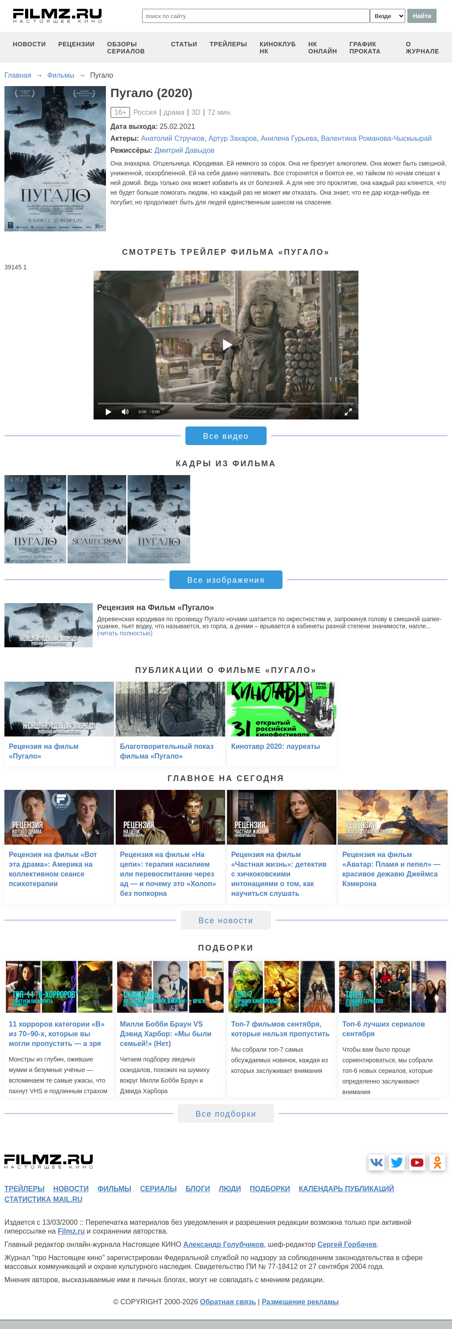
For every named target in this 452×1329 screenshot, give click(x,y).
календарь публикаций (346, 1189)
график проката (365, 48)
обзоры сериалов (126, 48)
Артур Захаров (232, 138)
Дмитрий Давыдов (184, 150)
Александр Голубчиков (223, 1244)
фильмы (114, 1189)
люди (230, 1189)
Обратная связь (228, 1302)
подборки (270, 1189)
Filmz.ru (71, 1231)
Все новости (226, 920)
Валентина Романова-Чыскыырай (376, 138)
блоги (197, 1189)
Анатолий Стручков (173, 138)
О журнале (422, 48)
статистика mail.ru (43, 1199)
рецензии (76, 44)
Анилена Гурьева (289, 138)
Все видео (226, 436)
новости (29, 44)
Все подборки (226, 1114)
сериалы (158, 1189)
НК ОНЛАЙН (323, 48)
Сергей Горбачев (347, 1244)
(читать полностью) (125, 633)
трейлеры (228, 44)
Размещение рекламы (300, 1302)
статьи (184, 44)
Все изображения (226, 580)
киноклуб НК (278, 48)
